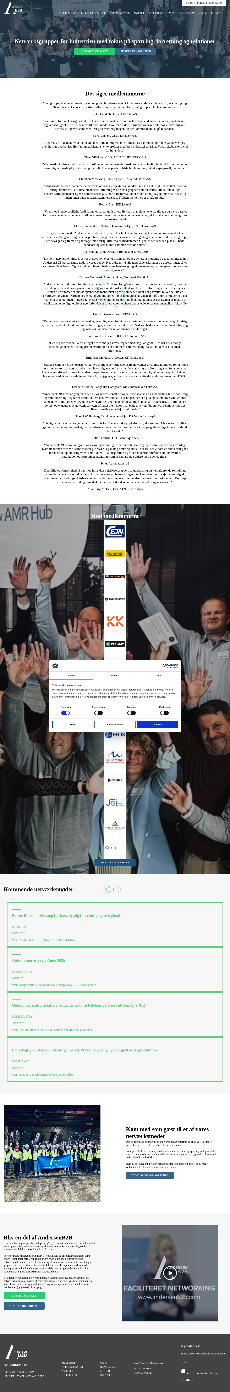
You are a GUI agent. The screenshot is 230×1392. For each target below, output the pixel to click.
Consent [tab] (71, 675)
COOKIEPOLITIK (143, 1372)
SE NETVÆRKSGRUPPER (93, 13)
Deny (73, 724)
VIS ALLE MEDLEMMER (115, 862)
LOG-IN (202, 13)
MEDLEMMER (69, 1362)
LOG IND (105, 1371)
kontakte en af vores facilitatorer (161, 1167)
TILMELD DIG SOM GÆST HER (150, 1175)
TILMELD (189, 1380)
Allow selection (115, 724)
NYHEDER (139, 13)
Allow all (157, 724)
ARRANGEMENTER (120, 13)
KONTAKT (215, 13)
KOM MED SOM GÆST (94, 51)
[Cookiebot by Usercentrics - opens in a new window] (165, 666)
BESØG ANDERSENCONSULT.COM (204, 3)
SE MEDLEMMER (67, 13)
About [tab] (159, 675)
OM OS (171, 13)
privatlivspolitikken (208, 1373)
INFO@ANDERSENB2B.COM (19, 1372)
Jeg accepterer (201, 1373)
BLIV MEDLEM (186, 13)
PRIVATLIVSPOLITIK (145, 1368)
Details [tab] (115, 675)
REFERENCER (156, 13)
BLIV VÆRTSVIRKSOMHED (149, 1362)
